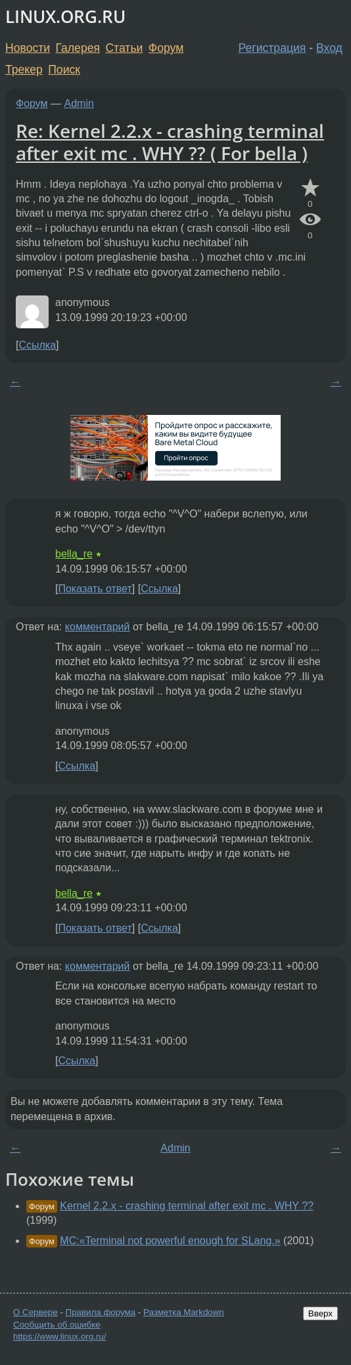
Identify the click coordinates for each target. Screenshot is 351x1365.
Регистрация (272, 47)
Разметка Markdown (183, 1312)
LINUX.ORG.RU (65, 16)
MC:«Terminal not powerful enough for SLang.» (170, 1240)
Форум (166, 47)
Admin (79, 103)
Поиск (64, 69)
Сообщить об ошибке (57, 1325)
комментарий (97, 626)
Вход (329, 47)
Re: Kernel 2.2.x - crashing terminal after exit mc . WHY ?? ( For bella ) (170, 141)
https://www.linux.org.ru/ (59, 1336)
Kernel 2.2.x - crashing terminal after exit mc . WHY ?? (187, 1205)
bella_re (74, 553)
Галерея (78, 47)
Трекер (24, 69)
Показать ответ (94, 588)
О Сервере (35, 1312)
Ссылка (37, 345)
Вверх (320, 1313)
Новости (27, 47)
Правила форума (101, 1312)
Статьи (124, 47)
